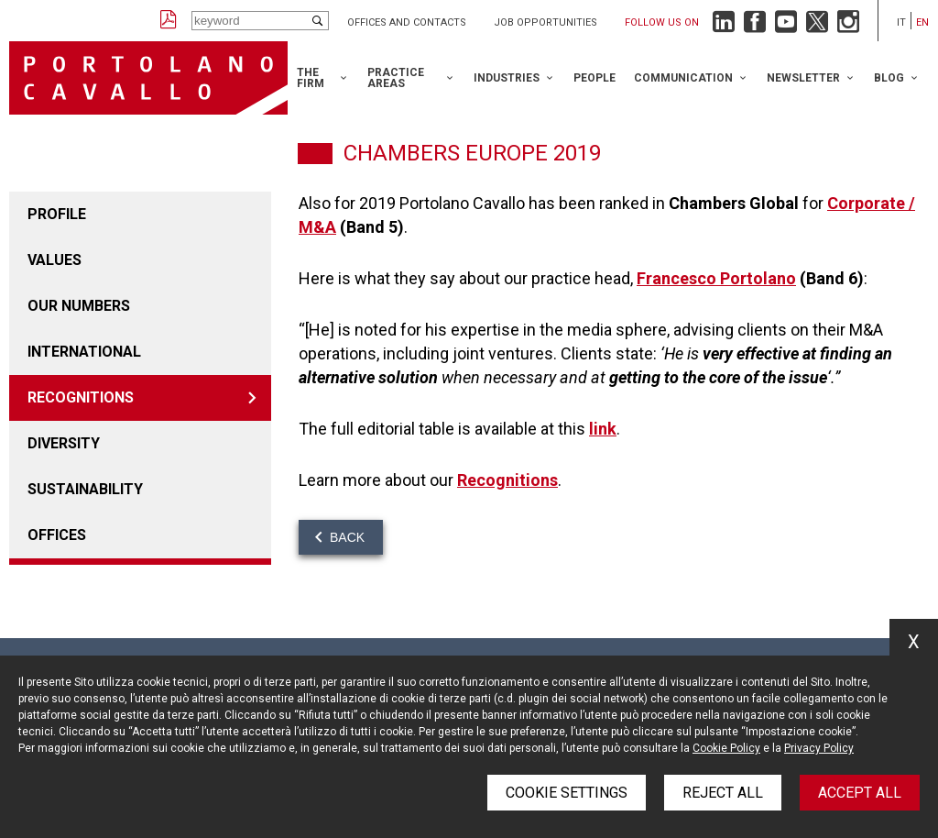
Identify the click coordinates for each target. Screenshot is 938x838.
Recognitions (80, 397)
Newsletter (803, 78)
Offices (56, 535)
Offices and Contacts (406, 22)
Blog (889, 78)
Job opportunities (545, 22)
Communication (683, 78)
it (901, 22)
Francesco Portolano (716, 278)
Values (54, 260)
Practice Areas (395, 78)
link (602, 428)
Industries (507, 78)
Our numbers (78, 305)
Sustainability (85, 489)
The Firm (310, 78)
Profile (56, 214)
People (594, 78)
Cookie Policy (726, 748)
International (84, 351)
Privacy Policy (819, 748)
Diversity (63, 443)
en (922, 22)
